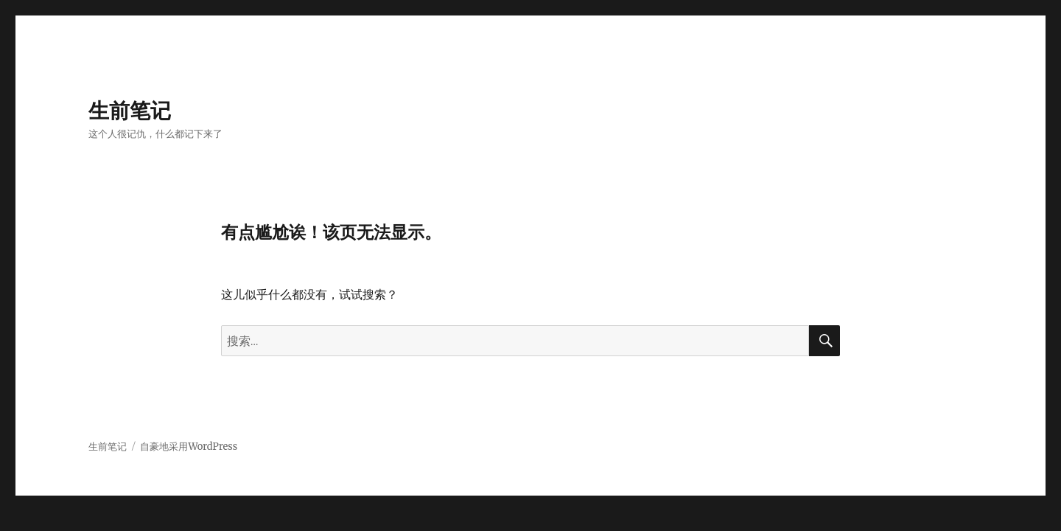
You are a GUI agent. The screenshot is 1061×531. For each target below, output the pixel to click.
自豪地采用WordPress (188, 446)
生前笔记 (129, 110)
